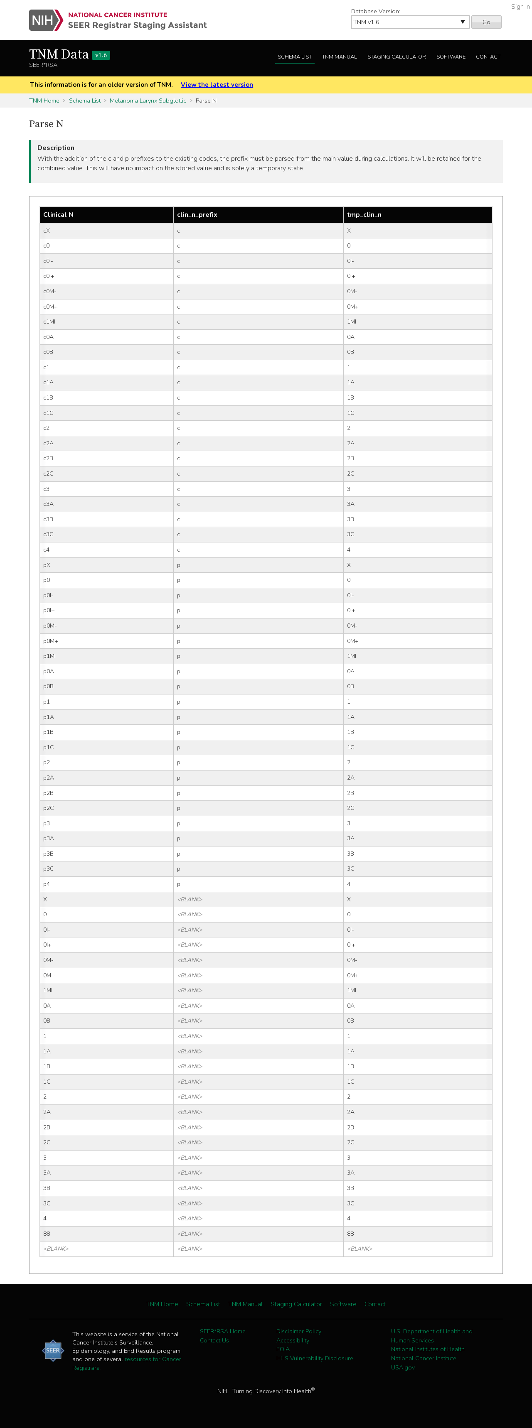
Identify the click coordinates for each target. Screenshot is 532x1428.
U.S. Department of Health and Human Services (432, 1336)
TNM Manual (339, 57)
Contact (488, 57)
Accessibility (292, 1340)
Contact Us (214, 1340)
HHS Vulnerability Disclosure (314, 1358)
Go (486, 22)
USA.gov (403, 1367)
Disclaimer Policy (298, 1331)
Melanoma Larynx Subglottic (148, 100)
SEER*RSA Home (223, 1331)
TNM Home (44, 100)
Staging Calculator (396, 57)
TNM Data (69, 55)
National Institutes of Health (428, 1349)
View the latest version (217, 85)
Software (451, 57)
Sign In (520, 6)
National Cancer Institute (423, 1358)
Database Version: (375, 11)
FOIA (283, 1349)
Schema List (295, 57)
